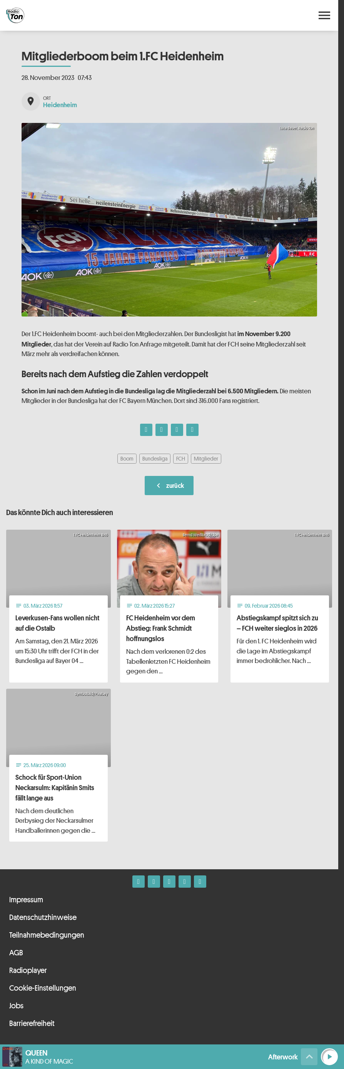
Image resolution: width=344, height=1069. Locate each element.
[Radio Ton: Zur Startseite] (87, 15)
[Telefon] (185, 881)
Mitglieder (206, 458)
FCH (180, 458)
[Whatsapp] (169, 881)
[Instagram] (154, 881)
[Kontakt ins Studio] (200, 881)
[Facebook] (138, 881)
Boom (127, 458)
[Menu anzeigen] (324, 15)
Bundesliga (154, 458)
